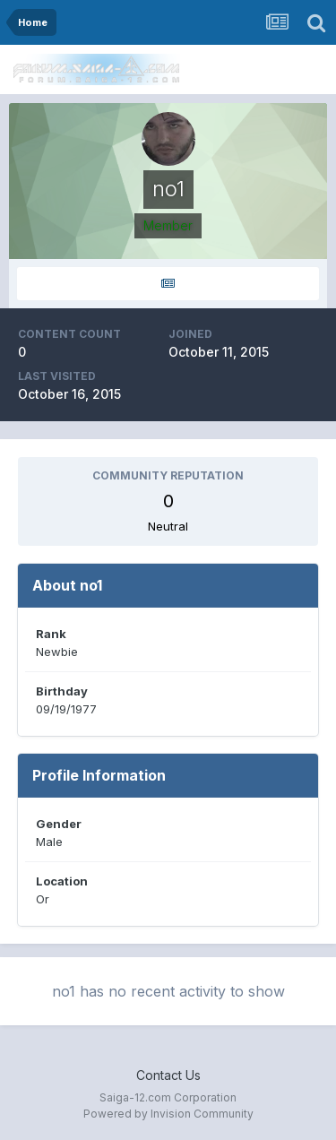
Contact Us (168, 1075)
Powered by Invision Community (168, 1113)
